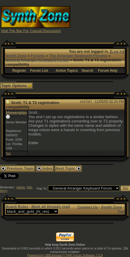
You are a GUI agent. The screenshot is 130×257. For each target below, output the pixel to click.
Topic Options (16, 85)
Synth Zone (16, 56)
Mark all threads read (50, 206)
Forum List (39, 71)
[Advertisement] (100, 19)
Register (19, 71)
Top (8, 153)
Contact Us (88, 207)
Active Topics (66, 71)
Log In (117, 51)
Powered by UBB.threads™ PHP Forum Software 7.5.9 (65, 255)
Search (87, 71)
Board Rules (16, 206)
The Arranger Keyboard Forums (78, 56)
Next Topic (68, 168)
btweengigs (16, 112)
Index (45, 168)
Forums (38, 56)
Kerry (3, 190)
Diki (29, 187)
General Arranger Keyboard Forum (37, 60)
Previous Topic (17, 168)
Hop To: (42, 188)
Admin (20, 187)
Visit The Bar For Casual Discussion (31, 31)
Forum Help (108, 71)
